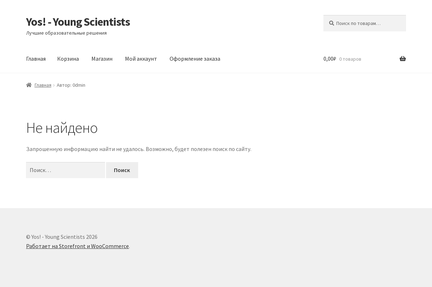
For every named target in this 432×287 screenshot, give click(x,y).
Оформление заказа (195, 58)
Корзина (68, 58)
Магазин (101, 58)
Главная (36, 58)
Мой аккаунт (141, 58)
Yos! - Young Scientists (78, 22)
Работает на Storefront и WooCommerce (77, 246)
